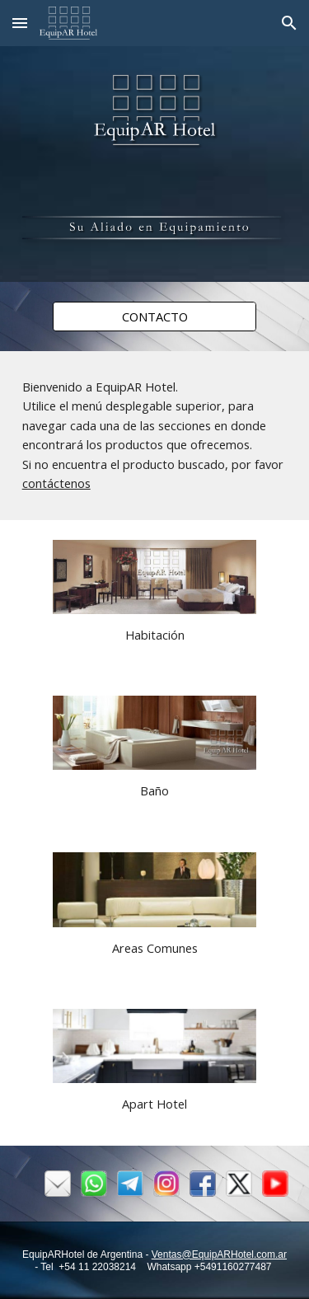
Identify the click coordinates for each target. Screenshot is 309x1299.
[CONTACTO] (154, 316)
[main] (155, 435)
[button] (20, 22)
